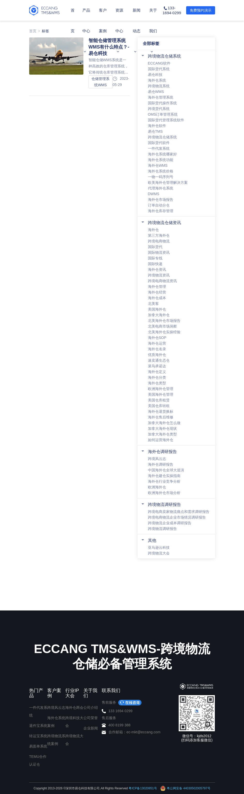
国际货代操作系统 (162, 103)
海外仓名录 (157, 349)
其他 (152, 540)
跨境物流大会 (159, 553)
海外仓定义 (157, 372)
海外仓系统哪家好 (162, 154)
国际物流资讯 (159, 252)
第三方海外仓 (159, 235)
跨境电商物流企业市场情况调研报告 (177, 517)
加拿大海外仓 (159, 315)
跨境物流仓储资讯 (164, 222)
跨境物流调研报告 (164, 504)
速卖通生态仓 (159, 360)
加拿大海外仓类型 (162, 434)
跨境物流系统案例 (56, 740)
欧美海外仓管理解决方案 (168, 182)
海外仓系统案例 (56, 722)
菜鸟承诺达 (157, 366)
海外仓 (153, 230)
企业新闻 (90, 728)
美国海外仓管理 (160, 394)
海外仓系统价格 (160, 171)
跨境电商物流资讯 (162, 281)
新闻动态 (136, 30)
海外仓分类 (157, 377)
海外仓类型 (157, 383)
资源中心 (119, 30)
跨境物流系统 (159, 86)
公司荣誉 (90, 718)
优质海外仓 (157, 355)
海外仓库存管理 (160, 211)
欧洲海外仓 (157, 487)
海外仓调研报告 (162, 451)
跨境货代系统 (159, 109)
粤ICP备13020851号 (143, 788)
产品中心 (86, 30)
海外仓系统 (157, 80)
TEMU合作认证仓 (38, 760)
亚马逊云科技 (159, 547)
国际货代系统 (159, 69)
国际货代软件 (159, 143)
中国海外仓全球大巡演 (166, 470)
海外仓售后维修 (160, 417)
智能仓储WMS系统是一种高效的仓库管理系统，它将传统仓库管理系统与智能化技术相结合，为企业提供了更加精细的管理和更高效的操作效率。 (108, 66)
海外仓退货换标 (160, 411)
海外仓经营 (157, 292)
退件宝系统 (38, 726)
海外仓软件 (157, 126)
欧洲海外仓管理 (160, 389)
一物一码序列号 (160, 177)
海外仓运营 (157, 343)
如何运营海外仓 (160, 440)
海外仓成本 (157, 298)
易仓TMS (155, 131)
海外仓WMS (158, 165)
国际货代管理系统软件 (166, 120)
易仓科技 (155, 75)
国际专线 (155, 258)
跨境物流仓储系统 (164, 56)
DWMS (153, 194)
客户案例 (103, 30)
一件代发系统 (159, 148)
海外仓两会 (74, 707)
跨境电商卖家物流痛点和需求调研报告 (178, 512)
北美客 (153, 303)
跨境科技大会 (74, 722)
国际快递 (155, 264)
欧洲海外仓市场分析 (164, 493)
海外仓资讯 (157, 269)
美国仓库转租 (159, 406)
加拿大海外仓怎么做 (164, 423)
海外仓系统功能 (160, 160)
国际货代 (155, 247)
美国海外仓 (157, 309)
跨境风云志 (157, 459)
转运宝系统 (38, 736)
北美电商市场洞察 (162, 326)
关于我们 (153, 30)
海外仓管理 (157, 286)
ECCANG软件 (159, 63)
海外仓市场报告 (160, 199)
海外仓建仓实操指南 (164, 476)
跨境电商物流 (159, 241)
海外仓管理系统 (160, 97)
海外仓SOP (157, 338)
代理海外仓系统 (160, 188)
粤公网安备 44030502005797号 (185, 788)
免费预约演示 (200, 10)
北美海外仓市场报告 (164, 321)
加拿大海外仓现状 (162, 428)
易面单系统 (38, 746)
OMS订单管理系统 (163, 114)
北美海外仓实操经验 (164, 332)
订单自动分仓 (159, 205)
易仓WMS (156, 92)
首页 (73, 20)
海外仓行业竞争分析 (164, 481)
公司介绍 (90, 707)
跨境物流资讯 (159, 275)
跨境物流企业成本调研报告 (169, 523)
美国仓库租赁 (159, 400)
